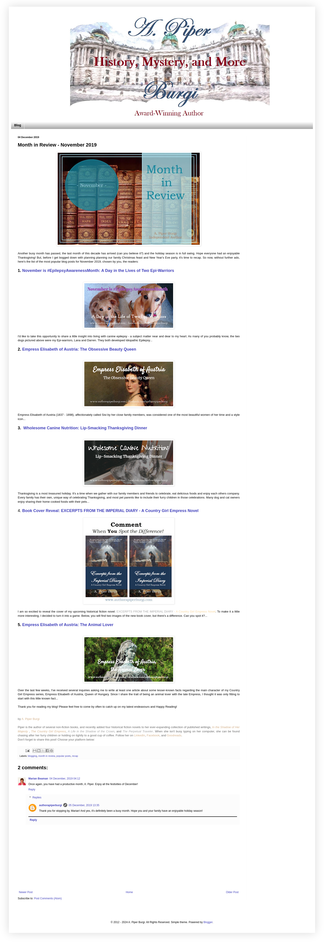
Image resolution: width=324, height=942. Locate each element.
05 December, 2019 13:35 (84, 805)
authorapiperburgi (50, 805)
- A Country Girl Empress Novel (194, 611)
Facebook (153, 735)
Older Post (232, 892)
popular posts (63, 756)
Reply (31, 789)
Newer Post (26, 892)
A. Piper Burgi (31, 719)
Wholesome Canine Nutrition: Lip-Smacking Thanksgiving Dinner (85, 428)
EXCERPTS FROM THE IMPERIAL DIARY (145, 611)
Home (129, 892)
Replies (36, 797)
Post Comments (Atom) (48, 898)
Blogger (208, 922)
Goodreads (174, 735)
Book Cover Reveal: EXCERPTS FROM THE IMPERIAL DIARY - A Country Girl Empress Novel (110, 510)
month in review (46, 756)
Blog (17, 125)
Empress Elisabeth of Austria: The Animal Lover (67, 625)
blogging (32, 756)
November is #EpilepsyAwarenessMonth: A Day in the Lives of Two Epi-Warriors (98, 270)
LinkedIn (139, 735)
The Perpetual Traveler (137, 731)
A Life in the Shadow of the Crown (91, 731)
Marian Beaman (38, 778)
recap (75, 756)
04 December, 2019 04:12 (64, 778)
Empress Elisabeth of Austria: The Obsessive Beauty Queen (79, 349)
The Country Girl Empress (48, 731)
